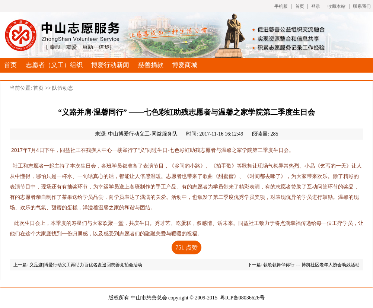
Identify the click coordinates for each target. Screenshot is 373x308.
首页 (299, 6)
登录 (315, 6)
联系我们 (362, 6)
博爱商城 (184, 65)
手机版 (281, 6)
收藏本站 (336, 6)
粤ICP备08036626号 (242, 298)
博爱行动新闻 (110, 65)
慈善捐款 (150, 65)
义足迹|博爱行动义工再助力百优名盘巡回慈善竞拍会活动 (85, 264)
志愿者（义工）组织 (54, 65)
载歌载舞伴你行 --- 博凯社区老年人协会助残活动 (311, 264)
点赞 (186, 247)
